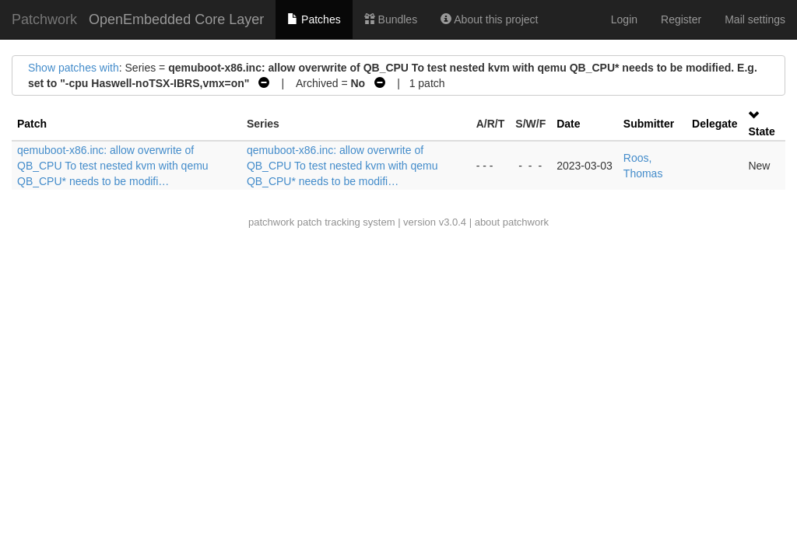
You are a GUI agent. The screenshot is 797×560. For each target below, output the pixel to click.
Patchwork (44, 19)
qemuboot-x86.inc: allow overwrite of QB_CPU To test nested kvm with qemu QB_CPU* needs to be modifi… (113, 165)
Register (681, 19)
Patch (32, 123)
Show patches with (73, 67)
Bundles (390, 19)
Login (624, 19)
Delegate (714, 123)
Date (568, 123)
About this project (489, 19)
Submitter (648, 123)
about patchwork (512, 222)
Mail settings (755, 19)
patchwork (271, 222)
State (761, 131)
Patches (313, 19)
